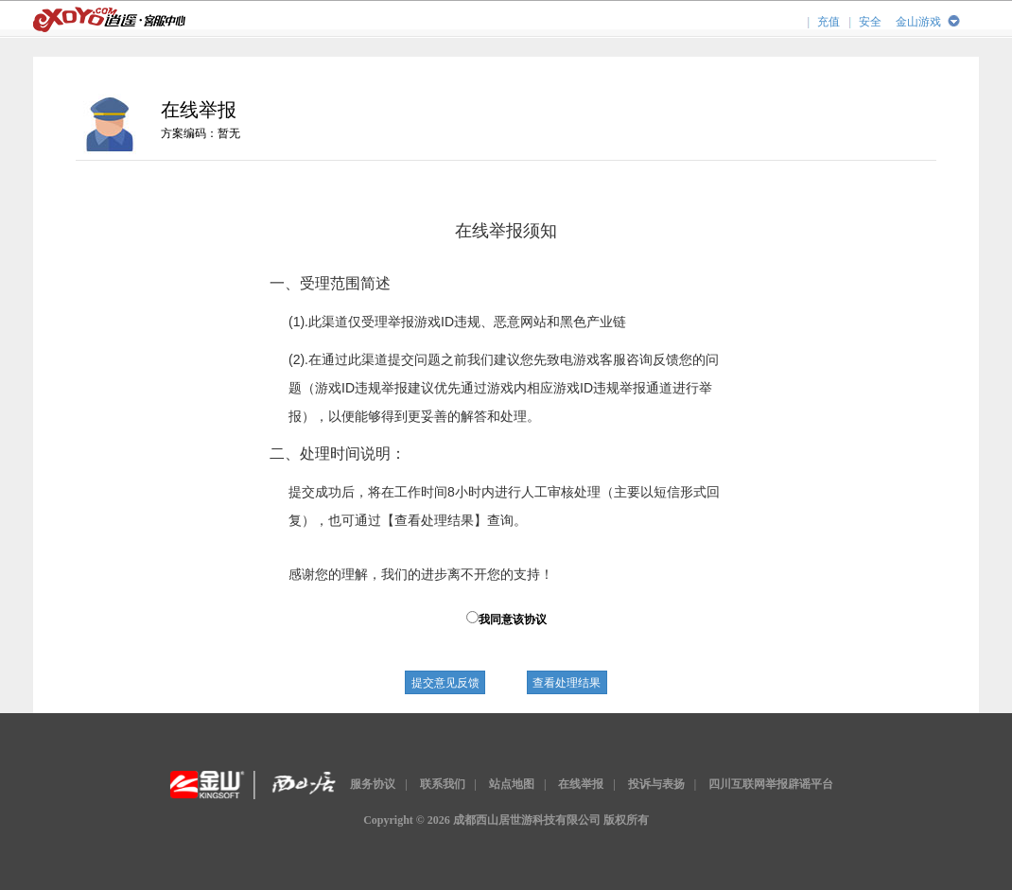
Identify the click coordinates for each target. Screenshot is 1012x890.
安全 (870, 21)
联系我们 (442, 784)
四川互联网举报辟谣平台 (770, 784)
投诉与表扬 (656, 784)
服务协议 (372, 784)
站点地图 (511, 784)
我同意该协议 (506, 618)
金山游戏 (918, 21)
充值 (828, 21)
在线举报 (580, 784)
